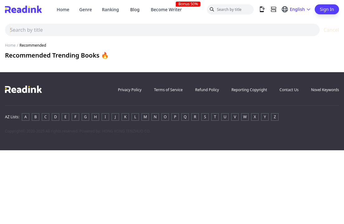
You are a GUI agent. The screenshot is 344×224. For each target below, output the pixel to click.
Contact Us (289, 89)
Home (63, 9)
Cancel (331, 29)
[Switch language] (296, 9)
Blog (135, 9)
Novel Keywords (325, 89)
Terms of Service (168, 89)
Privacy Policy (129, 89)
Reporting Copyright (249, 89)
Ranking (110, 9)
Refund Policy (207, 89)
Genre (85, 9)
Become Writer (169, 9)
